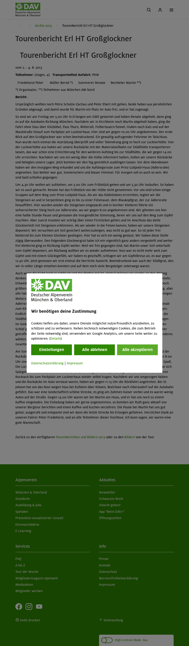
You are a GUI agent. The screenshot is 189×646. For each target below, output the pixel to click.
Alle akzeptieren (137, 349)
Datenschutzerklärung (47, 363)
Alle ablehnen (94, 349)
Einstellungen (51, 349)
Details (55, 338)
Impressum (75, 363)
